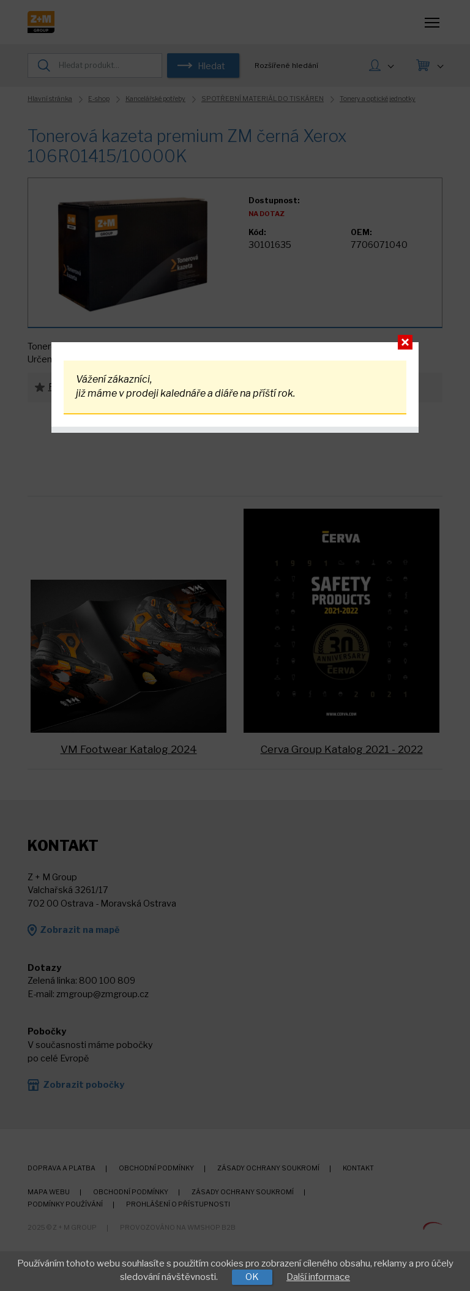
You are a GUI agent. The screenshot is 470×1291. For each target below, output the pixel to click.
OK (252, 1276)
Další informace (318, 1276)
